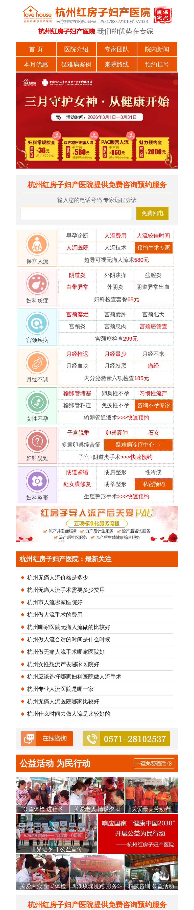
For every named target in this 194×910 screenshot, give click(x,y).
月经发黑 (115, 366)
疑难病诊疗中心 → (138, 444)
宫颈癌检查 (116, 339)
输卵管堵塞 (77, 393)
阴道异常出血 (153, 287)
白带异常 (77, 287)
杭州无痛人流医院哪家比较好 (63, 701)
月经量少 (115, 354)
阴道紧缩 (77, 472)
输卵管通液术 (116, 417)
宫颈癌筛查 (153, 326)
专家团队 (117, 49)
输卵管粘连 (77, 405)
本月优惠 (36, 64)
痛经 (153, 366)
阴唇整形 (115, 472)
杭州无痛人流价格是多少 (57, 577)
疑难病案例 (76, 64)
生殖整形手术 (116, 496)
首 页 (36, 49)
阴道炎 (77, 275)
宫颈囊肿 (115, 314)
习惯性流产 (153, 393)
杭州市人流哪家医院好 (55, 602)
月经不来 (153, 354)
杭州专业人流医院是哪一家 (60, 689)
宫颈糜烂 (77, 314)
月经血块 (77, 366)
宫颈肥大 (153, 314)
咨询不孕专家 (154, 405)
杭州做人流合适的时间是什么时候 (68, 639)
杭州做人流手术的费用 (55, 615)
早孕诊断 (77, 235)
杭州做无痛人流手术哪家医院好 (66, 652)
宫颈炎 (77, 326)
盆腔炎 (153, 275)
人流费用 (115, 235)
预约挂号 (157, 64)
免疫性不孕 (115, 405)
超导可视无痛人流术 (116, 260)
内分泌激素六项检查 (116, 378)
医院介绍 (76, 49)
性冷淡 (153, 472)
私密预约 (154, 484)
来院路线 (117, 64)
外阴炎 (115, 287)
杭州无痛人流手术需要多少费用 (66, 590)
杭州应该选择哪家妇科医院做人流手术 (74, 676)
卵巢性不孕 (115, 393)
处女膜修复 (77, 484)
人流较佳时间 (153, 235)
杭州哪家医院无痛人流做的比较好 (68, 627)
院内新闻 (157, 49)
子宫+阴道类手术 (115, 457)
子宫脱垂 (78, 433)
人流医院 (77, 247)
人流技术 (115, 247)
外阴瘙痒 (115, 275)
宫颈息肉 (115, 326)
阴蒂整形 (115, 484)
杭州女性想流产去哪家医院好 (63, 664)
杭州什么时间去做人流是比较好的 (68, 714)
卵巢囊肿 (117, 433)
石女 (153, 433)
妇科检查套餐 (116, 299)
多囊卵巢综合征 (81, 444)
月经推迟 (77, 354)
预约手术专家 (154, 247)
